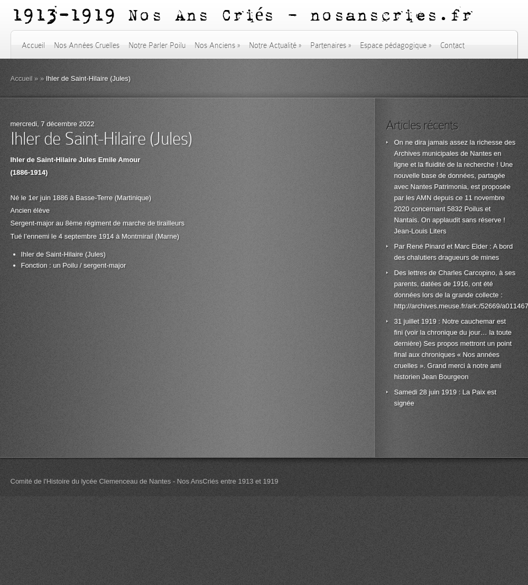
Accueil (33, 45)
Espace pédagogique (395, 45)
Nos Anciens (217, 45)
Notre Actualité (275, 45)
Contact (452, 45)
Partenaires (330, 45)
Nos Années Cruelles (86, 45)
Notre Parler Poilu (157, 45)
